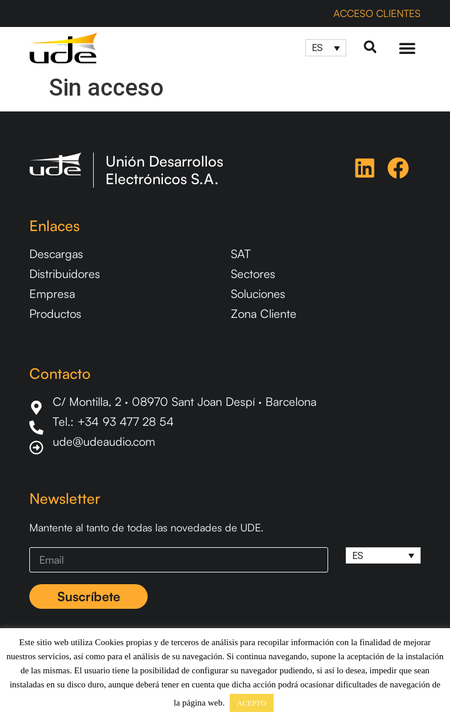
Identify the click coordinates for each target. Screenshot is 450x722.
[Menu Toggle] (407, 48)
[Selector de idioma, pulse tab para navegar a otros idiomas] (325, 47)
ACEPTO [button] (251, 703)
